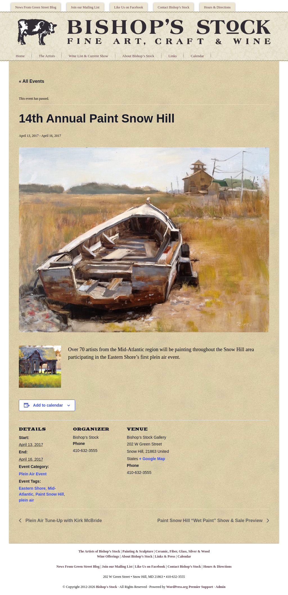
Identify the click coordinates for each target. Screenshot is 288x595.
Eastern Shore (32, 488)
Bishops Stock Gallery (144, 31)
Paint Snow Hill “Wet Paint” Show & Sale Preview (211, 520)
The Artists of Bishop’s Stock (99, 551)
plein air (26, 500)
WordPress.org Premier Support (189, 587)
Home (20, 56)
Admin (220, 587)
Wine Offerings (108, 556)
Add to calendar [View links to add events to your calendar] (48, 405)
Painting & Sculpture (137, 551)
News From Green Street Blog (35, 7)
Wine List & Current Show (88, 56)
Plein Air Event (32, 474)
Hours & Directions (217, 7)
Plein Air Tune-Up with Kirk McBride (63, 520)
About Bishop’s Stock (138, 56)
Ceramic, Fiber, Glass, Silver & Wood (183, 551)
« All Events (31, 81)
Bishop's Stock (106, 587)
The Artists (47, 56)
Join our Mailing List (85, 7)
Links (172, 56)
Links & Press (165, 556)
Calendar (197, 56)
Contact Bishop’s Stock (174, 7)
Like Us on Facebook (128, 7)
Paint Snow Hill (49, 494)
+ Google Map (152, 458)
